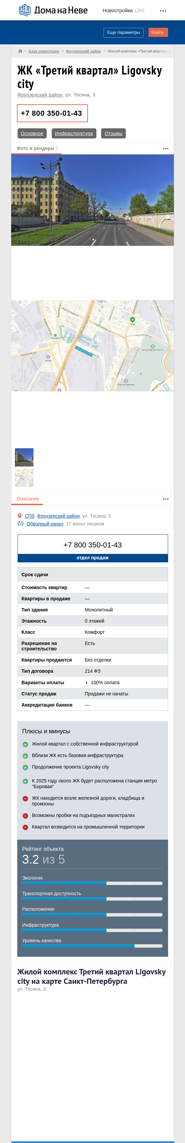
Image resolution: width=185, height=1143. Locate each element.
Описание (28, 498)
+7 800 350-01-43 (51, 113)
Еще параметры (123, 32)
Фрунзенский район (40, 95)
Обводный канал (45, 523)
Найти (158, 32)
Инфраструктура (74, 133)
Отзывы (113, 133)
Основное (32, 133)
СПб (29, 516)
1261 (124, 10)
